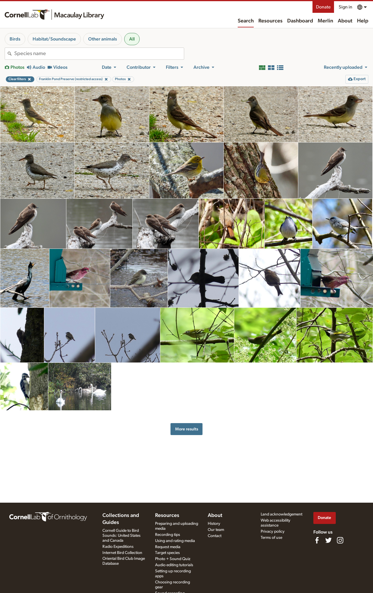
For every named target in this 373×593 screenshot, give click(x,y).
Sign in (345, 7)
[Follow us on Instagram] (340, 540)
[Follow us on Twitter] (328, 540)
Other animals (102, 39)
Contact (214, 536)
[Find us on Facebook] (316, 540)
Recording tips (167, 535)
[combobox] (99, 53)
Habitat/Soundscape (54, 39)
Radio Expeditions (118, 547)
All (132, 39)
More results (186, 429)
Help (362, 21)
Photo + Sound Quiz (172, 559)
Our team (216, 530)
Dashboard (300, 21)
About (345, 21)
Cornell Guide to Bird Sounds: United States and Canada (121, 536)
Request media (167, 547)
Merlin (325, 21)
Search (246, 21)
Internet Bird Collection (122, 553)
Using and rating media (175, 541)
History (214, 524)
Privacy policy (273, 531)
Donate (323, 7)
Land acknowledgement (281, 514)
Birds (15, 39)
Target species (167, 553)
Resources (270, 21)
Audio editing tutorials (174, 565)
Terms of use (271, 538)
